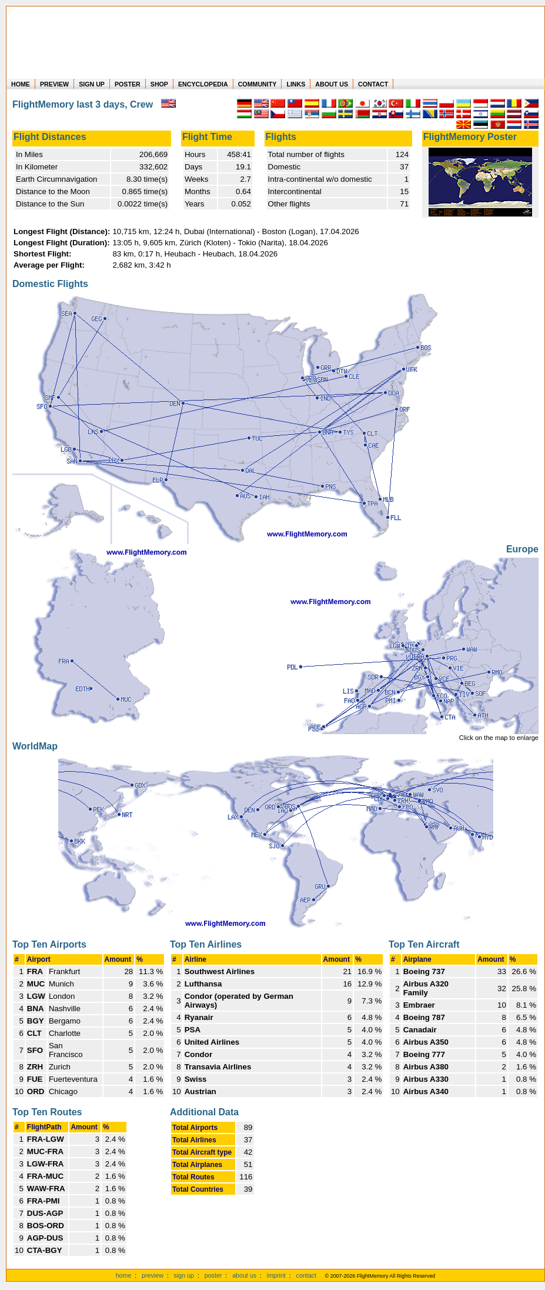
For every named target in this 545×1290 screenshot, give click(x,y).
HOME (20, 84)
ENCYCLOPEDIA (203, 84)
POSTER (128, 84)
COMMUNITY (257, 84)
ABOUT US (331, 84)
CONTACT (373, 84)
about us (244, 1275)
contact (306, 1275)
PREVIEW (54, 84)
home (124, 1275)
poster (213, 1275)
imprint (276, 1275)
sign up (184, 1275)
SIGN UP (92, 84)
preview (152, 1275)
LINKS (295, 84)
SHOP (159, 84)
